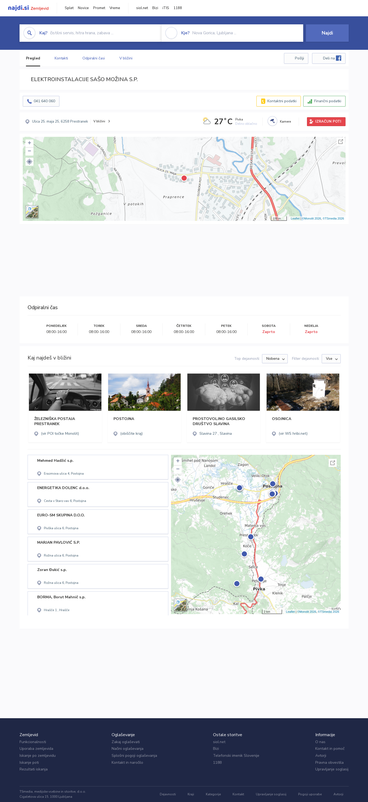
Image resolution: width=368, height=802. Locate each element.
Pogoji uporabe (310, 794)
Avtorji (320, 755)
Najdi (327, 33)
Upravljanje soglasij (331, 769)
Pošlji (299, 58)
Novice (83, 8)
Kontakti (61, 58)
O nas (320, 741)
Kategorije (213, 794)
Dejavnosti (168, 794)
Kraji (191, 794)
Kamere (285, 121)
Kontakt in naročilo (127, 762)
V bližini (125, 58)
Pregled (33, 58)
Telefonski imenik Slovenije (236, 755)
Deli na (332, 58)
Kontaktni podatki (282, 101)
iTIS (165, 8)
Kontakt (238, 794)
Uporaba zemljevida (36, 748)
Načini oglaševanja (127, 748)
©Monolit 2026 (311, 218)
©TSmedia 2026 (333, 218)
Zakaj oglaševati (126, 741)
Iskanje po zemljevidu (38, 755)
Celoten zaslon (341, 142)
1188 (177, 8)
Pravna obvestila (329, 762)
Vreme (114, 8)
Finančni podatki (327, 101)
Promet (99, 8)
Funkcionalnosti (33, 741)
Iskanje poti (29, 762)
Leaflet (295, 218)
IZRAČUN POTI (328, 121)
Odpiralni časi (93, 58)
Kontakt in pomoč (329, 748)
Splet (69, 8)
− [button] (29, 151)
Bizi (155, 8)
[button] (29, 162)
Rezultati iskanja (34, 769)
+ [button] (29, 143)
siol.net (142, 8)
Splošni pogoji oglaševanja (134, 755)
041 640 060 (44, 101)
